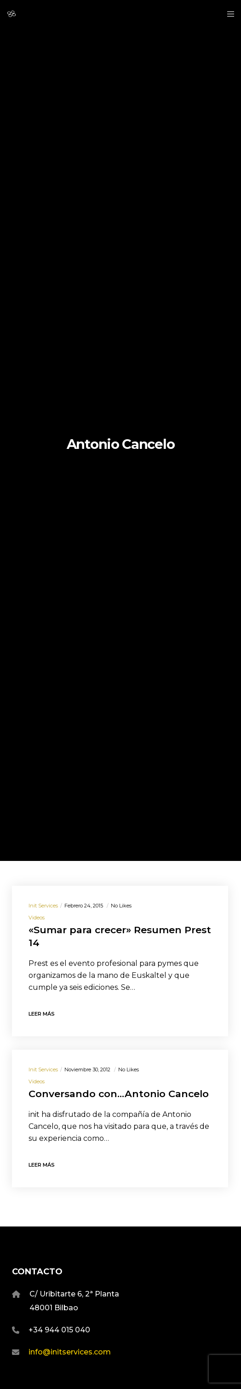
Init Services (43, 905)
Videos (37, 917)
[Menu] (227, 14)
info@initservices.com (70, 1352)
